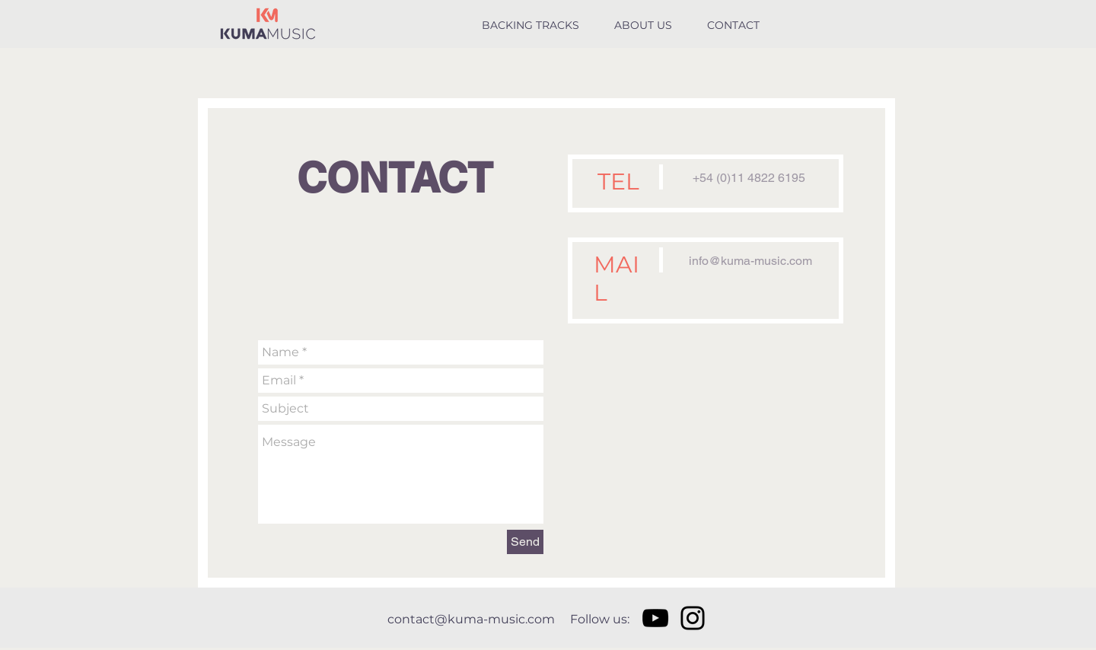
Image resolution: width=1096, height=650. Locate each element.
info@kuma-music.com (750, 260)
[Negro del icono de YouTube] (655, 618)
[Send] (525, 542)
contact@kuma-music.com (471, 619)
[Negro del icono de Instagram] (693, 618)
